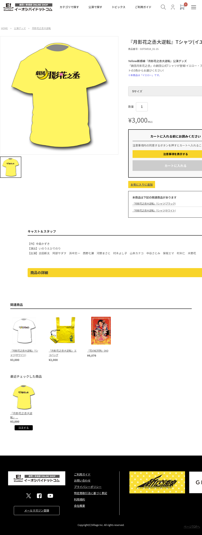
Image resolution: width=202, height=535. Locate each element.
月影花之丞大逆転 (41, 28)
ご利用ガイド (143, 7)
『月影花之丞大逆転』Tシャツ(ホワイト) (154, 210)
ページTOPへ (192, 526)
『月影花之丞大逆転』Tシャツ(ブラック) (154, 203)
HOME (4, 28)
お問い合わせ (82, 480)
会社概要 (79, 506)
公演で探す (95, 7)
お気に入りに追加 (142, 184)
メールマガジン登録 (36, 510)
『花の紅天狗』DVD (97, 350)
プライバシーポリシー (88, 487)
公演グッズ (20, 28)
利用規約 (79, 499)
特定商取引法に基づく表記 (90, 493)
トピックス (118, 7)
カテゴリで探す (69, 7)
